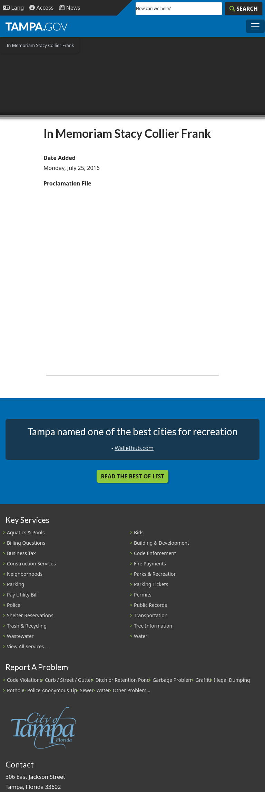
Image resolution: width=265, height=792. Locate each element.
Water (140, 636)
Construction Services (31, 563)
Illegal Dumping (232, 680)
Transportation (150, 615)
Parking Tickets (151, 584)
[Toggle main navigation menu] (255, 26)
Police (13, 605)
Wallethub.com (134, 448)
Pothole (15, 690)
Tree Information (153, 625)
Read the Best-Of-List (132, 476)
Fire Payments (150, 563)
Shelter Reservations (30, 615)
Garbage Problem (173, 680)
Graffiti (203, 680)
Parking (15, 584)
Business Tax (21, 553)
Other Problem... (131, 690)
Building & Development (161, 543)
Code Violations (24, 680)
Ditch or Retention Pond (123, 680)
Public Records (150, 605)
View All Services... (27, 646)
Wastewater (20, 636)
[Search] (243, 8)
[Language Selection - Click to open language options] (13, 8)
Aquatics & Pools (26, 532)
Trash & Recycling (27, 625)
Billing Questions (26, 543)
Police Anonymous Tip (52, 690)
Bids (139, 532)
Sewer (87, 690)
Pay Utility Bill (22, 594)
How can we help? (153, 8)
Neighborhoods (24, 574)
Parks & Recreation (155, 574)
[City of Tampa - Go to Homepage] (37, 26)
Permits (142, 594)
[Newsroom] (69, 8)
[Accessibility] (41, 8)
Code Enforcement (155, 553)
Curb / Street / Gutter (69, 680)
